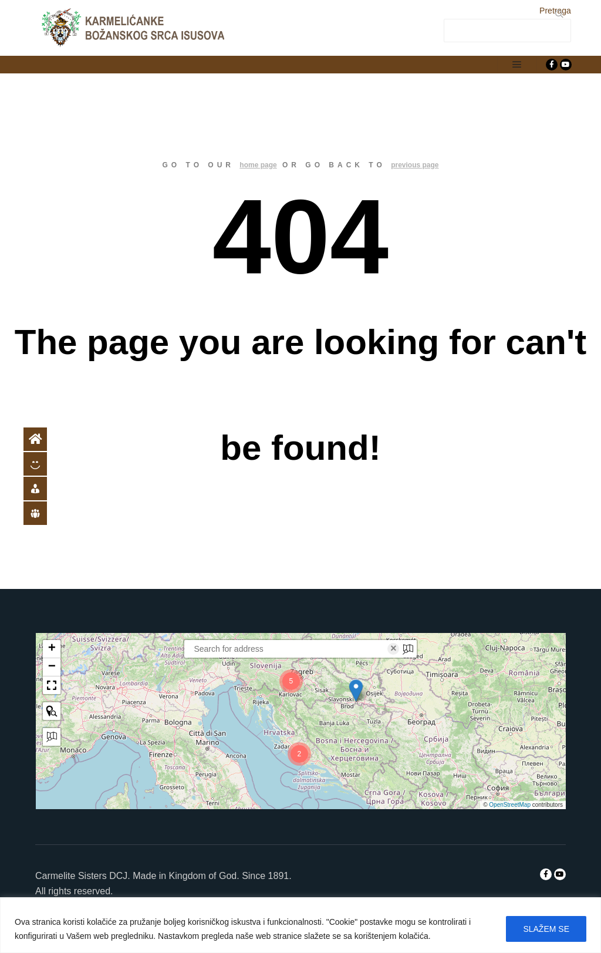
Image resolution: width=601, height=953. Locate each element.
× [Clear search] (393, 649)
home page (257, 165)
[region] (300, 925)
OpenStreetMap (510, 805)
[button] (356, 690)
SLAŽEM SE (546, 929)
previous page (414, 165)
